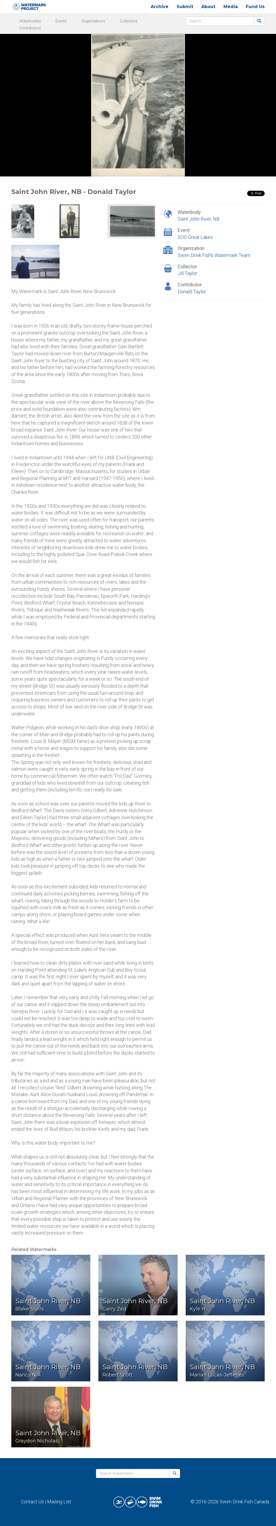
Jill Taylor (188, 273)
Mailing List (59, 1501)
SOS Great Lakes (195, 237)
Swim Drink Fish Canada (244, 1501)
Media (230, 6)
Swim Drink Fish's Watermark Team (214, 255)
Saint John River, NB (198, 219)
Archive (159, 6)
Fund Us (255, 6)
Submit (185, 6)
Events (61, 21)
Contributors (30, 28)
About (208, 6)
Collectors (128, 21)
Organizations (93, 21)
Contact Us (32, 1501)
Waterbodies (30, 21)
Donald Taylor (192, 291)
